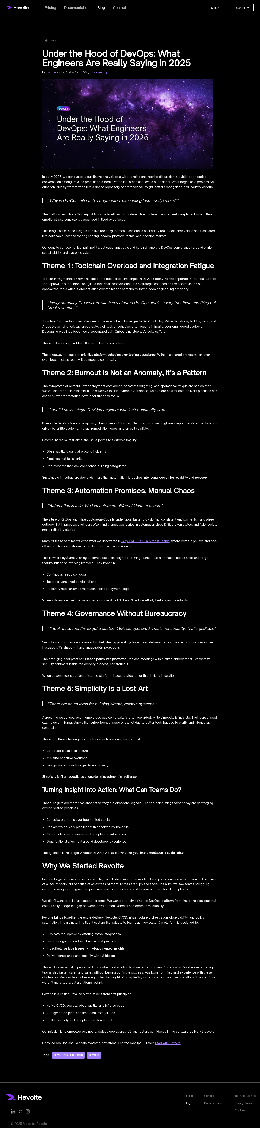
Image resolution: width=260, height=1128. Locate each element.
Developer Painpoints (68, 1053)
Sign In (215, 7)
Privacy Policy (243, 1101)
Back (50, 40)
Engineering (99, 71)
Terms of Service (245, 1094)
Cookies (240, 1108)
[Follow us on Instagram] (28, 1110)
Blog (101, 8)
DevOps (94, 1053)
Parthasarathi (55, 71)
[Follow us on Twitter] (20, 1110)
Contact (119, 8)
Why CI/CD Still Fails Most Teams (145, 540)
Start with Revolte (168, 1041)
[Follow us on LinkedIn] (13, 1109)
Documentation (76, 8)
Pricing (50, 8)
